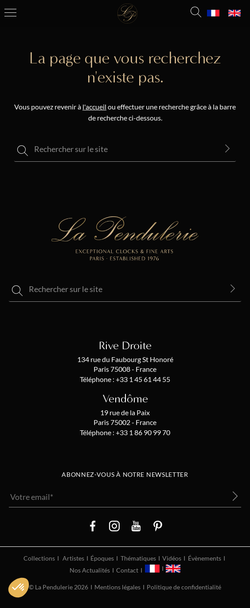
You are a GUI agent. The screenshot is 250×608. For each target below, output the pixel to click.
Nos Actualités (90, 570)
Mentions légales (117, 587)
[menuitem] (213, 13)
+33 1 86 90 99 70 (142, 433)
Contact (127, 570)
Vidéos (171, 558)
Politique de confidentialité (184, 587)
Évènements (204, 558)
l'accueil (94, 107)
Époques (102, 558)
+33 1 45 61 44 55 (142, 379)
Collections (39, 558)
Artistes (73, 558)
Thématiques (138, 558)
